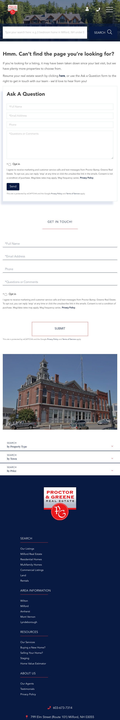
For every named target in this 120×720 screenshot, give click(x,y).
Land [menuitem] (6, 577)
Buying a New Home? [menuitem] (16, 608)
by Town (12, 460)
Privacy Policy (86, 180)
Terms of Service (73, 196)
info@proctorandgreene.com (60, 657)
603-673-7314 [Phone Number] (96, 10)
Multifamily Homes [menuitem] (14, 567)
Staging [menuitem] (8, 619)
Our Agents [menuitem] (66, 603)
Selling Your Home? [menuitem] (15, 613)
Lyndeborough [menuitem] (68, 572)
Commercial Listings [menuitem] (15, 572)
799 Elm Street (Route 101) (60, 648)
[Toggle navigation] (109, 10)
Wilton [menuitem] (64, 551)
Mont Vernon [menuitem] (67, 567)
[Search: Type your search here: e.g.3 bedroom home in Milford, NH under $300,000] (45, 34)
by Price (11, 473)
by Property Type (17, 448)
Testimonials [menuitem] (67, 608)
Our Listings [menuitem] (11, 551)
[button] (103, 34)
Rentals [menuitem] (8, 583)
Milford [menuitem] (64, 556)
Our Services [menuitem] (11, 603)
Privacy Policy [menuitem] (68, 613)
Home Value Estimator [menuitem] (16, 624)
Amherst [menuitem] (65, 561)
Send (13, 188)
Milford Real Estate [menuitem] (14, 556)
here (62, 77)
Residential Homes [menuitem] (14, 561)
